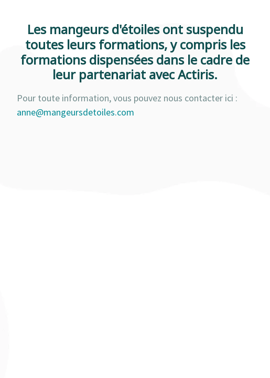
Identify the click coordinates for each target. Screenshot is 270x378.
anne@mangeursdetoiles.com (75, 112)
